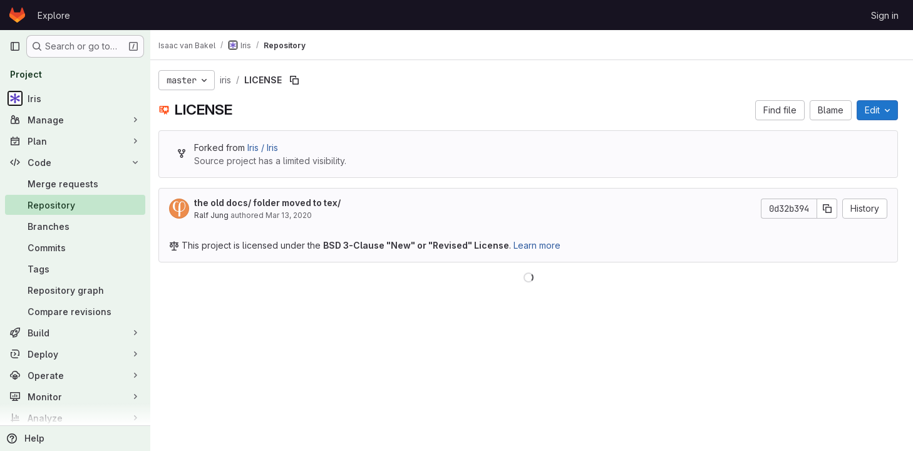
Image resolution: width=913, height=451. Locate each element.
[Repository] (75, 205)
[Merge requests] (75, 184)
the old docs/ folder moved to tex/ (274, 202)
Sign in (885, 15)
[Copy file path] (301, 80)
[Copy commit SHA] (827, 209)
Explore (54, 15)
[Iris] (75, 98)
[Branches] (75, 226)
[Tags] (75, 269)
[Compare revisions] (75, 311)
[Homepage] (17, 15)
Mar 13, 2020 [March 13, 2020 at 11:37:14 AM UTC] (295, 215)
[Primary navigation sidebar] (15, 46)
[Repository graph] (75, 290)
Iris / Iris (269, 147)
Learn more (543, 245)
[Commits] (75, 247)
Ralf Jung (218, 215)
